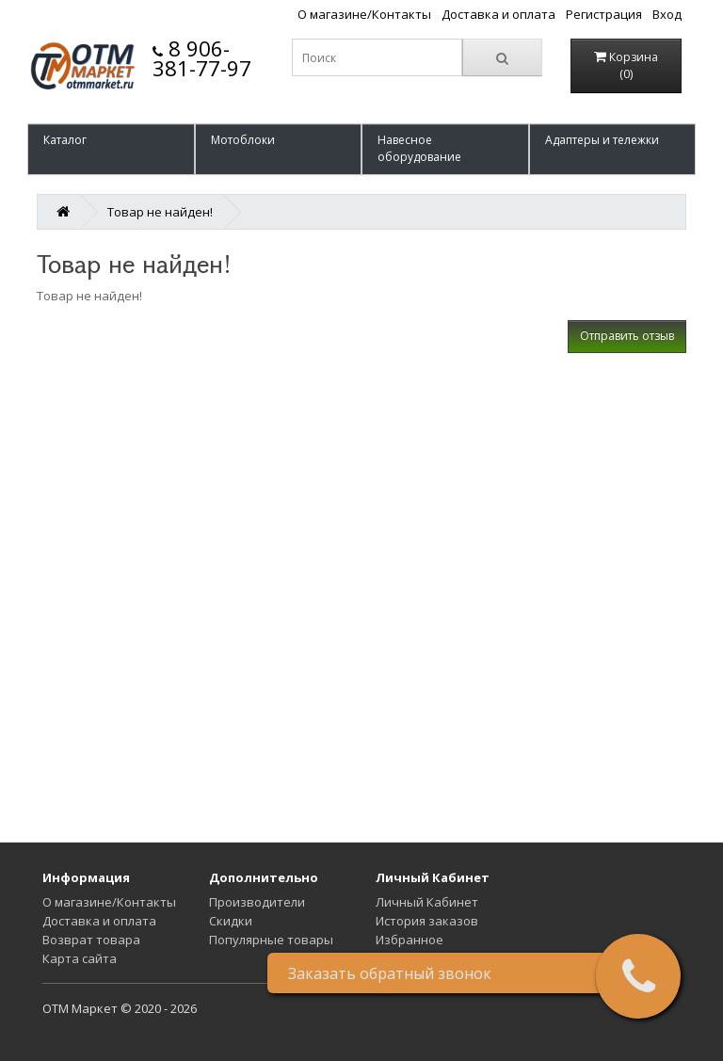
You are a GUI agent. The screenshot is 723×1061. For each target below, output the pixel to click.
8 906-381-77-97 (202, 58)
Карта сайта (79, 958)
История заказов (427, 920)
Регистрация (604, 14)
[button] (111, 149)
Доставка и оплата (498, 14)
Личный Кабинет (427, 901)
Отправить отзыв (627, 336)
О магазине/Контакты (364, 14)
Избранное (409, 939)
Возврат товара (91, 939)
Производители (257, 901)
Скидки (230, 920)
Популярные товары (271, 939)
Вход (667, 14)
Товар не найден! (160, 211)
